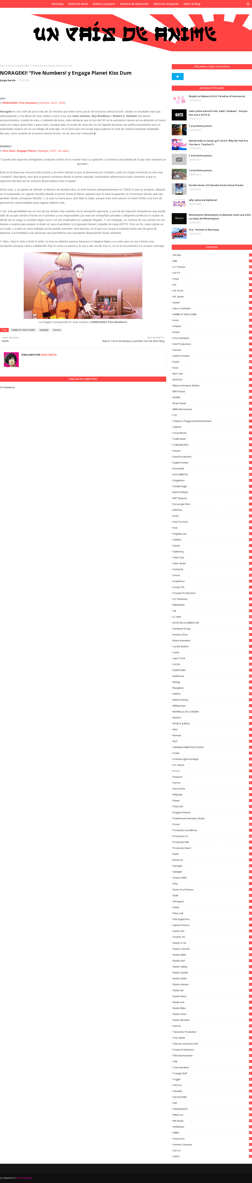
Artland (212, 326)
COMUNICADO (212, 444)
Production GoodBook (212, 830)
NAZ (212, 729)
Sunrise (11, 65)
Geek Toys (212, 557)
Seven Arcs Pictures (212, 889)
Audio (212, 361)
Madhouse (212, 676)
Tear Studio (212, 1037)
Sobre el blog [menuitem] (191, 4)
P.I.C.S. (212, 771)
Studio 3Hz (212, 931)
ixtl (212, 610)
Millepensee (212, 705)
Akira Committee (212, 308)
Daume (212, 450)
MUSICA (212, 717)
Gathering (212, 551)
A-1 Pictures (212, 267)
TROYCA (212, 1085)
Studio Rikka (212, 1008)
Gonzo (212, 575)
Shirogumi (212, 901)
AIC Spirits (212, 296)
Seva (212, 883)
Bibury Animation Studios (212, 385)
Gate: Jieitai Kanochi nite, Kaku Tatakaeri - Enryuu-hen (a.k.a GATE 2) (218, 112)
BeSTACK (212, 379)
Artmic (212, 332)
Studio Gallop (212, 966)
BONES (212, 397)
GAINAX (212, 539)
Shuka (212, 907)
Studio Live (212, 1002)
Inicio (3, 65)
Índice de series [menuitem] (78, 4)
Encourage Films (212, 504)
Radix (212, 854)
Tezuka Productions (212, 1049)
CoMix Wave (212, 438)
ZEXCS (212, 1156)
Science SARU (212, 877)
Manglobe (212, 688)
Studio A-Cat (212, 943)
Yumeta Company (212, 1144)
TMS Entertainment (212, 1055)
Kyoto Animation (212, 640)
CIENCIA (212, 427)
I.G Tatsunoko (212, 599)
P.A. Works (212, 765)
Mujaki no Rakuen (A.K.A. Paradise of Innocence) (217, 96)
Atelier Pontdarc (212, 355)
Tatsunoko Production (212, 1031)
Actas (212, 278)
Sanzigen (212, 865)
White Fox (212, 1114)
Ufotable (212, 1091)
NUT (212, 741)
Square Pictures (212, 925)
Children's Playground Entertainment (212, 421)
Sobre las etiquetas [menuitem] (166, 4)
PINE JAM (212, 794)
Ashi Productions (212, 344)
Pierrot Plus (212, 788)
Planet (212, 800)
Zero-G (212, 1150)
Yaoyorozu (212, 1138)
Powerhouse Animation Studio (212, 818)
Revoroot (212, 859)
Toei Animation (212, 1067)
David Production (212, 456)
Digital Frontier (212, 462)
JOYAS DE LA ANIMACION (212, 622)
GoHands (212, 569)
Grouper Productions (212, 593)
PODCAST (212, 806)
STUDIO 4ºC (212, 937)
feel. (212, 527)
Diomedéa (212, 468)
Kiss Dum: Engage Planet (19, 150)
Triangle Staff (212, 1073)
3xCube (212, 255)
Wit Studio (212, 1120)
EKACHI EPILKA (212, 492)
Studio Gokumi (212, 984)
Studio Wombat (212, 1020)
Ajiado (212, 302)
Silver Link (212, 913)
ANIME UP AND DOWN (23, 330)
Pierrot (212, 782)
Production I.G (212, 836)
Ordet (212, 753)
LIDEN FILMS (212, 670)
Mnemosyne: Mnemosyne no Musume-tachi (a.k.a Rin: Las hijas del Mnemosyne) (220, 216)
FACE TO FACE (212, 521)
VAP (212, 1103)
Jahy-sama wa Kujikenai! (203, 200)
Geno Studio (212, 563)
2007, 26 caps (59, 150)
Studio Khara (212, 996)
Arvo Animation (212, 338)
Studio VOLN (212, 1014)
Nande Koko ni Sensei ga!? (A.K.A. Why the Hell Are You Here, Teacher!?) (218, 142)
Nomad (212, 735)
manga (212, 682)
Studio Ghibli (212, 978)
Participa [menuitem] (58, 4)
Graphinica (212, 581)
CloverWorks (212, 433)
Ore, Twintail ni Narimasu (204, 229)
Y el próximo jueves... (201, 125)
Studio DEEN (212, 954)
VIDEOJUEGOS (212, 1109)
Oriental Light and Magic (212, 759)
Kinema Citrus (212, 634)
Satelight (43, 150)
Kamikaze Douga (212, 628)
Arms (212, 320)
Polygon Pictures (212, 812)
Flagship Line (212, 533)
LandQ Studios (212, 646)
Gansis (212, 545)
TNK (212, 1061)
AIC (212, 284)
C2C (212, 415)
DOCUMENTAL (212, 474)
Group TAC (212, 587)
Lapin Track (212, 658)
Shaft (212, 895)
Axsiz (212, 367)
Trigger (212, 1079)
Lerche (212, 664)
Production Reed (212, 848)
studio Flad (212, 960)
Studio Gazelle (212, 972)
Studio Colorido (212, 948)
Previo (212, 824)
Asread (212, 350)
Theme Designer (24, 1177)
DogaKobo (212, 480)
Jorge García (7, 80)
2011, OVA (57, 102)
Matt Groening (212, 699)
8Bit (212, 261)
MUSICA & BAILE (212, 723)
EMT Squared (212, 498)
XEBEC (212, 1132)
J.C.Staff (212, 616)
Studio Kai (212, 990)
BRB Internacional (212, 409)
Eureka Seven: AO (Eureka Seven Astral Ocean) (216, 185)
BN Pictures (212, 391)
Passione (212, 776)
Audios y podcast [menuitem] (104, 4)
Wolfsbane (212, 1126)
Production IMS (212, 842)
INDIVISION (212, 605)
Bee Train (212, 373)
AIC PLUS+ (212, 290)
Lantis (212, 652)
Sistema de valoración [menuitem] (134, 4)
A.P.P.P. (212, 272)
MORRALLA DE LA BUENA (212, 711)
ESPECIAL (212, 510)
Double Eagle (212, 486)
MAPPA (212, 693)
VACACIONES (212, 1097)
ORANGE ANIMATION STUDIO (212, 747)
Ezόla (212, 516)
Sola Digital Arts (212, 919)
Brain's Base (212, 403)
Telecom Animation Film (212, 1043)
